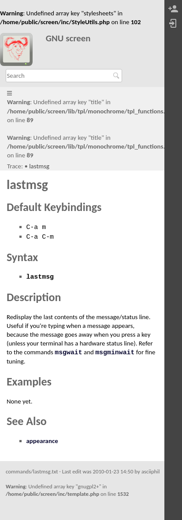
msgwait (68, 352)
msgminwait (114, 352)
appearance (42, 441)
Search (117, 76)
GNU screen (68, 38)
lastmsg (39, 166)
